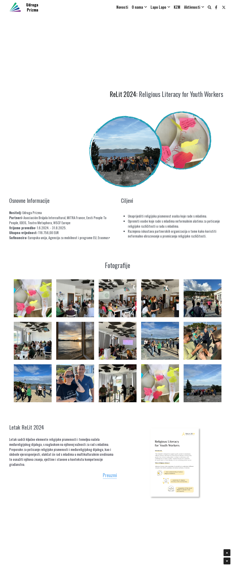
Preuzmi (126, 476)
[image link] (15, 7)
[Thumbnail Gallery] (33, 304)
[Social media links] (216, 7)
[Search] (209, 7)
